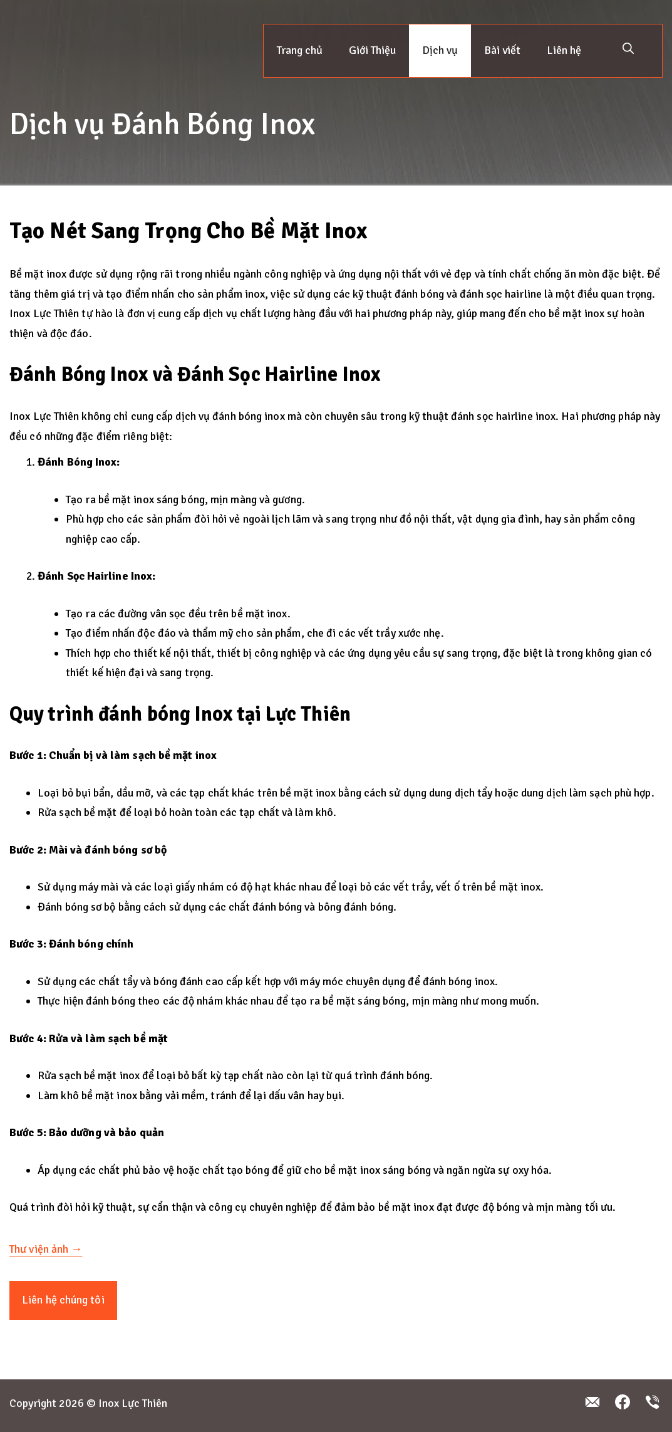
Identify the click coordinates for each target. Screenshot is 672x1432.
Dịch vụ (440, 50)
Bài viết (502, 50)
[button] (628, 51)
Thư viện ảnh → (45, 1249)
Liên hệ (564, 50)
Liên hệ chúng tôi (63, 1300)
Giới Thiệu (372, 50)
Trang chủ (300, 50)
